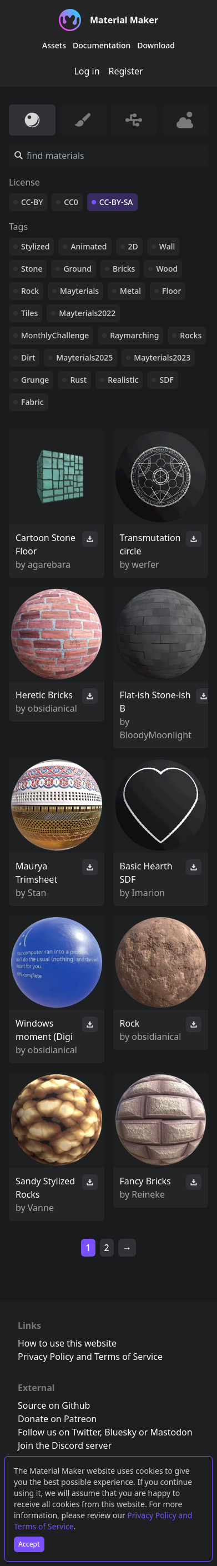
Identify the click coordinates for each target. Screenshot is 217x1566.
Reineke (148, 1194)
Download (156, 45)
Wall (167, 246)
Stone (31, 268)
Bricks (124, 268)
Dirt (28, 357)
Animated (88, 246)
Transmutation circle (150, 544)
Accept (29, 1544)
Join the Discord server (65, 1445)
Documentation (101, 45)
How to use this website (67, 1343)
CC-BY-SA (116, 202)
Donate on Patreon (57, 1419)
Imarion (148, 893)
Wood (167, 268)
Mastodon (171, 1432)
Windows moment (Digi (44, 1030)
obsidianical (52, 708)
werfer (145, 564)
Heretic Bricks (44, 695)
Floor (171, 291)
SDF (166, 379)
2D (133, 246)
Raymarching (134, 335)
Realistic (123, 379)
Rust (78, 379)
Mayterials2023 (162, 357)
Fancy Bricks (145, 1181)
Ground (77, 268)
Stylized (35, 246)
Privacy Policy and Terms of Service (90, 1356)
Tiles (29, 313)
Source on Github (54, 1405)
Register (126, 71)
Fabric (32, 402)
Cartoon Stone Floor (45, 544)
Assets (54, 45)
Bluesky (120, 1432)
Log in (86, 71)
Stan (37, 893)
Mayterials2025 (84, 357)
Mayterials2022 (87, 313)
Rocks (190, 335)
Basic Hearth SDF (146, 872)
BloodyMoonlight (155, 735)
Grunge (35, 379)
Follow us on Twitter (59, 1432)
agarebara (49, 564)
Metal (130, 291)
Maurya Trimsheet (36, 872)
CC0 (71, 202)
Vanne (41, 1208)
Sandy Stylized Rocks (45, 1187)
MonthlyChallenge (55, 335)
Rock (30, 291)
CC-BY (32, 202)
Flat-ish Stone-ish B (155, 701)
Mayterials (79, 291)
